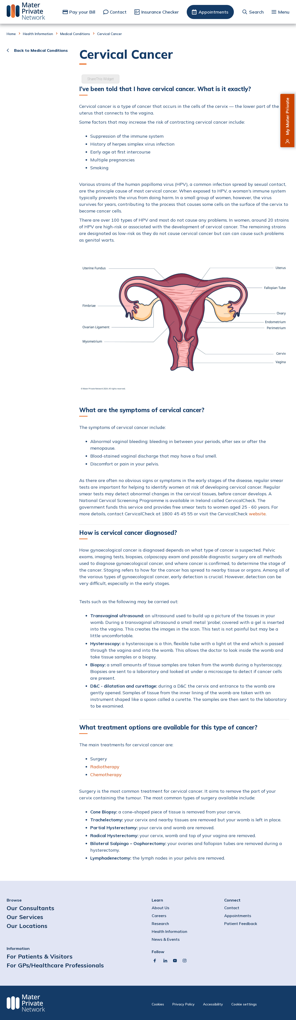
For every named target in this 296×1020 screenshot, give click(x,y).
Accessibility (213, 1004)
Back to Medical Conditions (41, 50)
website (257, 514)
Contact (118, 12)
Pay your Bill (82, 12)
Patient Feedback (240, 923)
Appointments (213, 12)
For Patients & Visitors (40, 956)
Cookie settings (244, 1004)
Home (11, 34)
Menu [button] (283, 12)
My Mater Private (287, 116)
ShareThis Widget (100, 79)
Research (160, 923)
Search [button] (256, 12)
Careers (159, 915)
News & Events (166, 939)
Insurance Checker (160, 12)
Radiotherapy (104, 767)
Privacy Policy (183, 1004)
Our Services (25, 917)
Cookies (158, 1004)
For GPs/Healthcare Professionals (55, 965)
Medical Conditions (75, 34)
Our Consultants (30, 908)
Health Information (38, 34)
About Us (160, 907)
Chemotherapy (106, 774)
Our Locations (27, 925)
